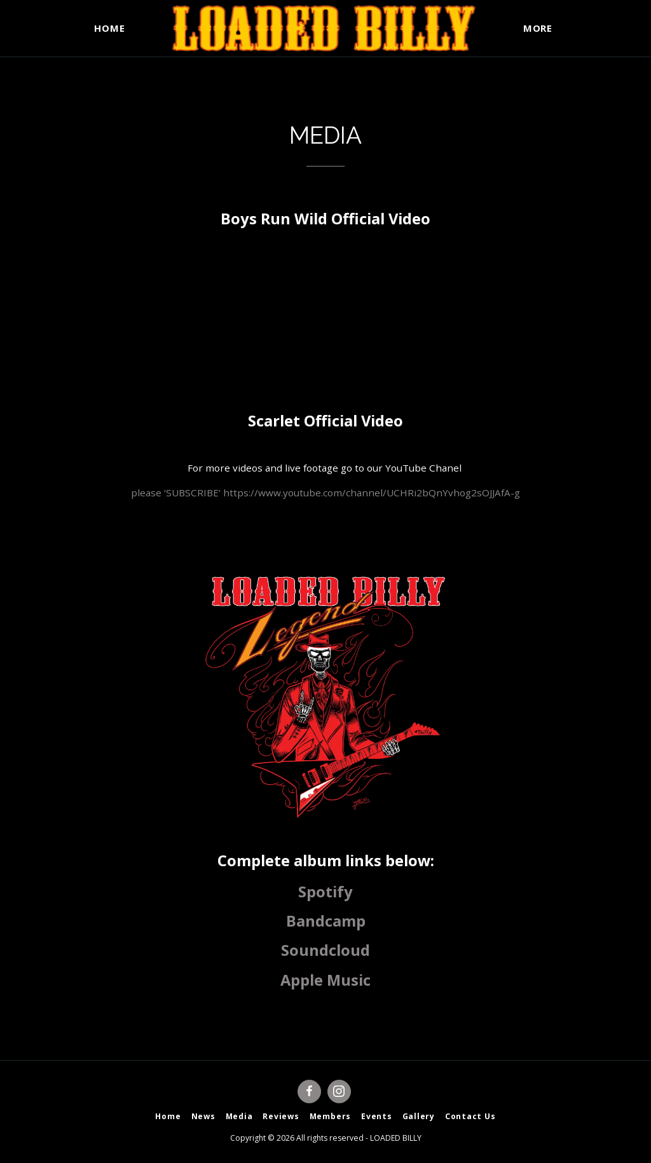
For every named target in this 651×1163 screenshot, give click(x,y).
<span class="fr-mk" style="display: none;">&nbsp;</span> (325, 341)
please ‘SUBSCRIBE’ (177, 492)
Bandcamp (326, 921)
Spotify (325, 891)
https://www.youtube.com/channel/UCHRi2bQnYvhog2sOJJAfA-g (371, 492)
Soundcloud (325, 950)
